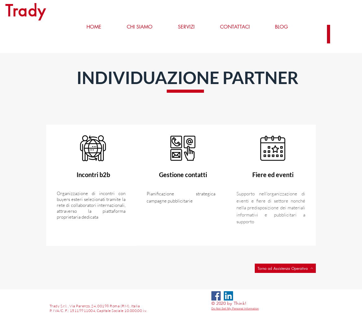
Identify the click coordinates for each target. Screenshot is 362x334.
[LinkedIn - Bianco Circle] (240, 296)
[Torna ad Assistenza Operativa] (285, 268)
